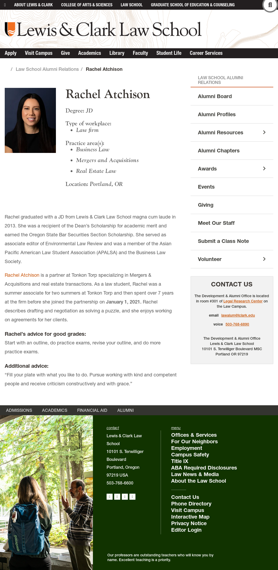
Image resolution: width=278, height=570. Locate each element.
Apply (11, 53)
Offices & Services (194, 435)
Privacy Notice (189, 523)
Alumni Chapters (219, 150)
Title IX (179, 461)
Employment (186, 448)
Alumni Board (215, 96)
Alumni (125, 410)
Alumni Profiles (217, 114)
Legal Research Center (243, 301)
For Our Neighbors (194, 441)
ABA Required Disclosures (204, 468)
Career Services (206, 53)
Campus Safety (190, 454)
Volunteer (210, 259)
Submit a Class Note (223, 241)
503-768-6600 (120, 483)
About (33, 4)
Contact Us (232, 284)
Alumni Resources (220, 132)
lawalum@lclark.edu (238, 315)
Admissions (19, 410)
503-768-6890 (237, 324)
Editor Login (186, 530)
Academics (89, 53)
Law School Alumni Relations (47, 69)
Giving (205, 205)
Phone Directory (191, 503)
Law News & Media (195, 474)
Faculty (140, 53)
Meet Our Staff (216, 223)
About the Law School (198, 481)
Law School (132, 4)
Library (116, 53)
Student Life (168, 53)
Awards (207, 169)
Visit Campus (39, 53)
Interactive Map (190, 517)
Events (206, 187)
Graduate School (193, 4)
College (86, 4)
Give (65, 53)
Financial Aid (92, 410)
